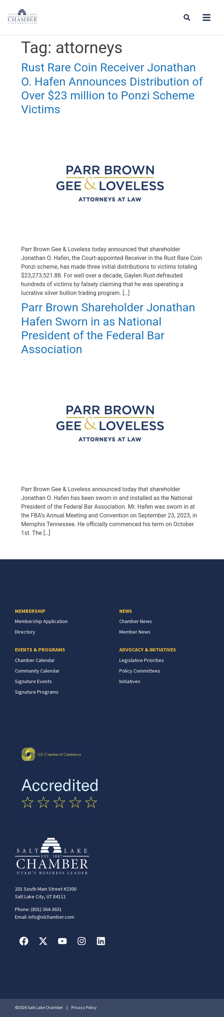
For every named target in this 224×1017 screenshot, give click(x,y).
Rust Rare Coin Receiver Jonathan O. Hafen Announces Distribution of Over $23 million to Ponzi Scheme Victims (112, 88)
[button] (206, 17)
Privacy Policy (84, 1007)
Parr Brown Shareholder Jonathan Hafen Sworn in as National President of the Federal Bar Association (108, 328)
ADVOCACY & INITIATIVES (147, 649)
